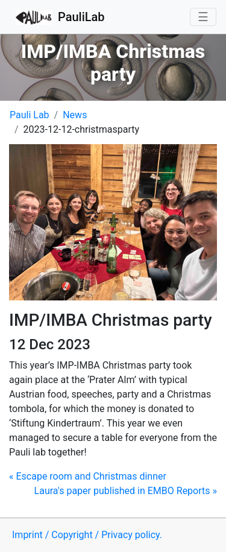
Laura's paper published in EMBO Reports (125, 490)
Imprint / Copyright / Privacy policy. (87, 535)
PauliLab (60, 18)
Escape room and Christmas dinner (87, 476)
